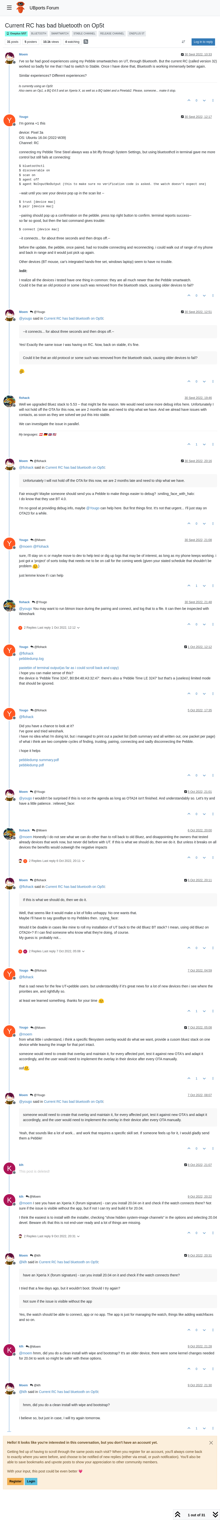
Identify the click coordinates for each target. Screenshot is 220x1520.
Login (31, 1481)
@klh (35, 1255)
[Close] (211, 1442)
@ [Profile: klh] (23, 1262)
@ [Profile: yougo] (25, 318)
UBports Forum (44, 7)
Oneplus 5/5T (16, 33)
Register (15, 1481)
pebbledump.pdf (31, 765)
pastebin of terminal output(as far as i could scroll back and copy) (69, 668)
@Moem (37, 540)
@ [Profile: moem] (25, 546)
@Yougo (37, 312)
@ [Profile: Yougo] (92, 508)
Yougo (23, 117)
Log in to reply (203, 42)
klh (21, 1165)
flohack (24, 398)
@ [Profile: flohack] (26, 467)
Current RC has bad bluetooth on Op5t (73, 318)
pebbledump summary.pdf (39, 760)
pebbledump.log (31, 659)
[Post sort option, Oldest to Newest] (183, 41)
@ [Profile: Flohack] (41, 546)
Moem (23, 54)
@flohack (38, 461)
